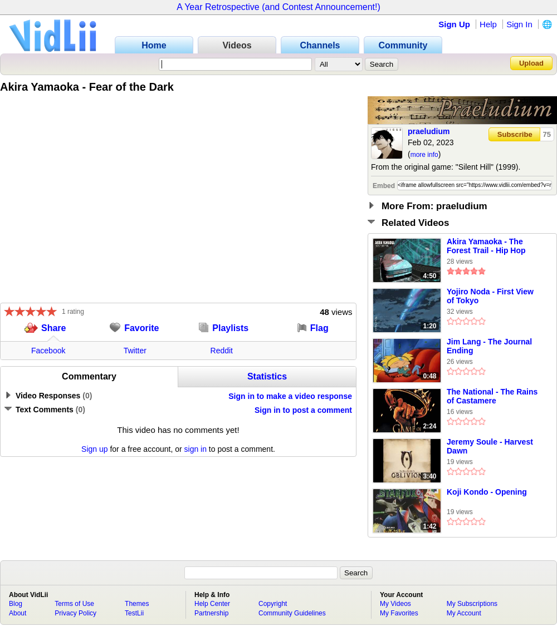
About (17, 613)
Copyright (272, 604)
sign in (195, 449)
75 (547, 134)
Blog (15, 604)
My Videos (395, 604)
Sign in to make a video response (290, 396)
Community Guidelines (292, 613)
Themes (137, 604)
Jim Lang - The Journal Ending (489, 346)
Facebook (48, 350)
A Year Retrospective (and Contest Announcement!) (278, 7)
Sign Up (454, 24)
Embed (384, 186)
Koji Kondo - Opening (487, 491)
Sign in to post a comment (303, 410)
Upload (531, 63)
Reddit (222, 350)
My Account (464, 613)
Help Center (212, 604)
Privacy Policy (75, 613)
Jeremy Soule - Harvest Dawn (490, 446)
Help (488, 24)
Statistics (267, 376)
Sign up (94, 449)
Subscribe (514, 134)
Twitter (135, 350)
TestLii (134, 613)
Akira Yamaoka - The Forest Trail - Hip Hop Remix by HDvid (486, 246)
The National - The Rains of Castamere (492, 396)
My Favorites (399, 613)
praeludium (428, 131)
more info (424, 155)
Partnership (211, 613)
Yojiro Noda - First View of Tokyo (490, 296)
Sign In (519, 24)
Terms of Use (74, 604)
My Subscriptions (472, 604)
